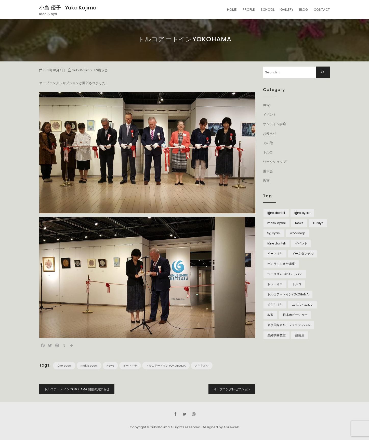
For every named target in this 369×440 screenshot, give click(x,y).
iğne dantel (276, 213)
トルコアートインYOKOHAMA (166, 366)
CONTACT (322, 9)
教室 (266, 180)
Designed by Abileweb (220, 427)
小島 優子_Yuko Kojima (68, 7)
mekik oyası (89, 366)
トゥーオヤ (275, 284)
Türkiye (318, 223)
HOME (232, 9)
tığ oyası (274, 233)
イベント (269, 114)
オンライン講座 (274, 124)
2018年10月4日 (54, 70)
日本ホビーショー (295, 315)
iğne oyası (64, 366)
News (110, 366)
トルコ (268, 152)
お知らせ (269, 133)
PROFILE (249, 9)
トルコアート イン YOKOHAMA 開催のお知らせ (76, 389)
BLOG (303, 9)
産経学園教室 (276, 335)
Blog (266, 105)
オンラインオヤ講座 (281, 264)
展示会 (103, 70)
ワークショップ (274, 161)
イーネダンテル (302, 253)
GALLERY (286, 9)
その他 (268, 142)
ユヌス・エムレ (302, 304)
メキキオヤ (202, 366)
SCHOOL (267, 9)
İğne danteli (276, 243)
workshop (297, 233)
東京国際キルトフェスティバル (288, 325)
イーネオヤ (130, 366)
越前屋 (299, 335)
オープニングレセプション (232, 389)
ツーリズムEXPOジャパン (284, 274)
